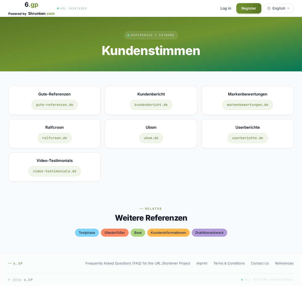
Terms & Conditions (229, 263)
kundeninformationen (168, 232)
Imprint (201, 263)
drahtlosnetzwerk (209, 232)
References (284, 263)
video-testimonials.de (54, 171)
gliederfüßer (115, 232)
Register (248, 8)
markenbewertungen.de (247, 105)
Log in (225, 8)
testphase (87, 232)
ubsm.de (151, 138)
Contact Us (260, 263)
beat (138, 232)
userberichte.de (247, 138)
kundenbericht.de (151, 105)
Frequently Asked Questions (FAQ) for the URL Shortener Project (137, 263)
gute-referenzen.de (54, 105)
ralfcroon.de (54, 138)
